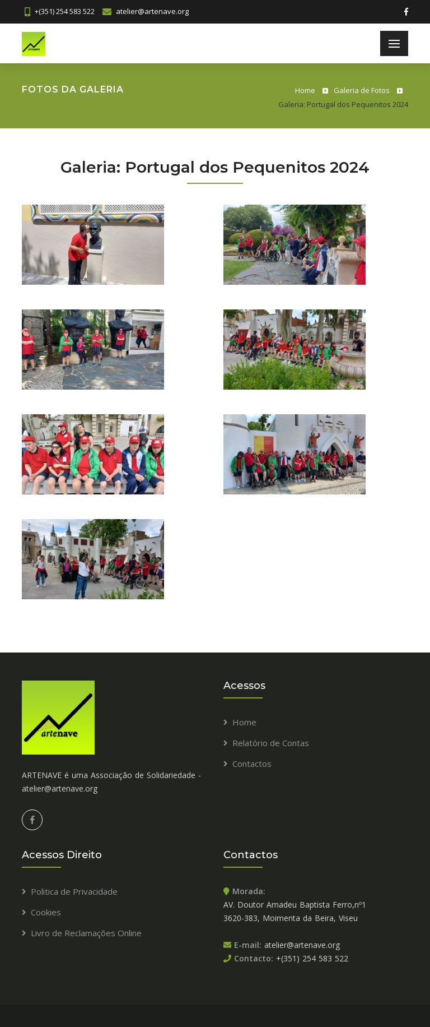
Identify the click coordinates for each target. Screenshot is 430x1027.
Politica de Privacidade (74, 891)
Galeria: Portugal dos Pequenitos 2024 (343, 104)
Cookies (46, 912)
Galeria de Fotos (362, 90)
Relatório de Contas (270, 742)
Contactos (252, 763)
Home (305, 90)
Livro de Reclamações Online (86, 932)
